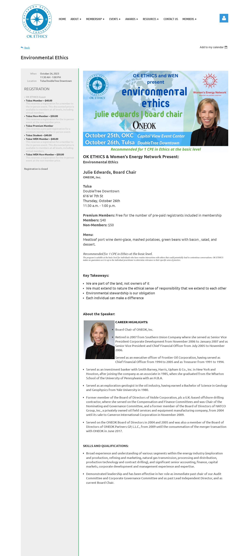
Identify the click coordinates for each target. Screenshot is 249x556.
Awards (102, 536)
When (33, 73)
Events (86, 536)
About (47, 536)
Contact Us (140, 536)
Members (160, 536)
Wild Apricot (187, 552)
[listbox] (214, 47)
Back (27, 47)
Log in (224, 18)
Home (33, 536)
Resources (120, 536)
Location (32, 80)
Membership (67, 536)
